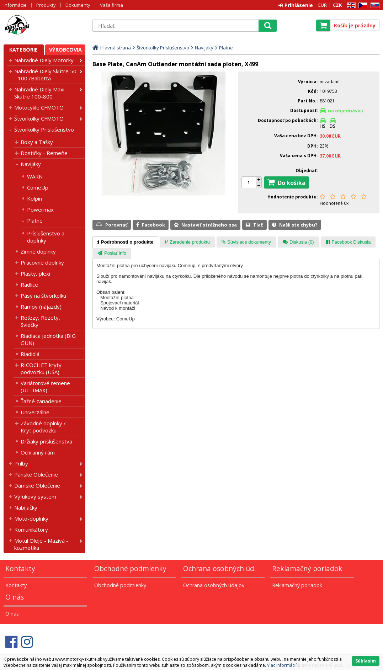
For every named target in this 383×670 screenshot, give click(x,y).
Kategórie (23, 49)
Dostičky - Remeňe (44, 152)
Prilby (21, 463)
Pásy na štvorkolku (43, 295)
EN (350, 5)
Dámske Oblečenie (37, 485)
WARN (35, 176)
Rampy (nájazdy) (41, 306)
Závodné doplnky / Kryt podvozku (43, 427)
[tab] (125, 242)
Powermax (40, 209)
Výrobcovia (65, 49)
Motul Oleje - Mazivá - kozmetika (41, 544)
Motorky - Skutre (44, 25)
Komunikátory (31, 529)
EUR (322, 5)
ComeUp (37, 187)
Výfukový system (35, 496)
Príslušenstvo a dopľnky (45, 237)
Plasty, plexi (35, 273)
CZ (362, 5)
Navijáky (31, 164)
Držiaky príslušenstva (46, 441)
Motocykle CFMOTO (39, 107)
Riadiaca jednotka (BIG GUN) (48, 339)
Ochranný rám (38, 452)
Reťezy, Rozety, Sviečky (40, 321)
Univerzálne (35, 412)
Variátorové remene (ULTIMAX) (45, 386)
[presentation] (125, 242)
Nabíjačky (25, 507)
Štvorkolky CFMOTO (39, 118)
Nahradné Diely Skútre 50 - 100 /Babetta (45, 75)
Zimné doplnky (38, 251)
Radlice (29, 284)
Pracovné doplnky (42, 262)
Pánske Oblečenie (36, 474)
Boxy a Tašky (37, 141)
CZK (337, 5)
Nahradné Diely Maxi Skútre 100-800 (39, 93)
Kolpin (34, 198)
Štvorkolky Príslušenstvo (44, 129)
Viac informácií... (283, 665)
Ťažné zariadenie (41, 401)
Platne (35, 220)
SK (374, 5)
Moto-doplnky (31, 518)
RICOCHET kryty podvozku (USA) (41, 368)
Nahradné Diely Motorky (44, 60)
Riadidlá (30, 353)
